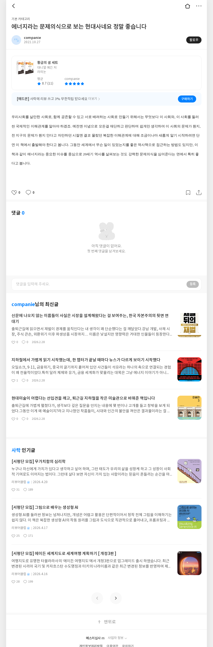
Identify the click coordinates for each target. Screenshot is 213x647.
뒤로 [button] (14, 6)
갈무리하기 (188, 192)
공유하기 (198, 192)
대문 (187, 6)
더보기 (198, 6)
